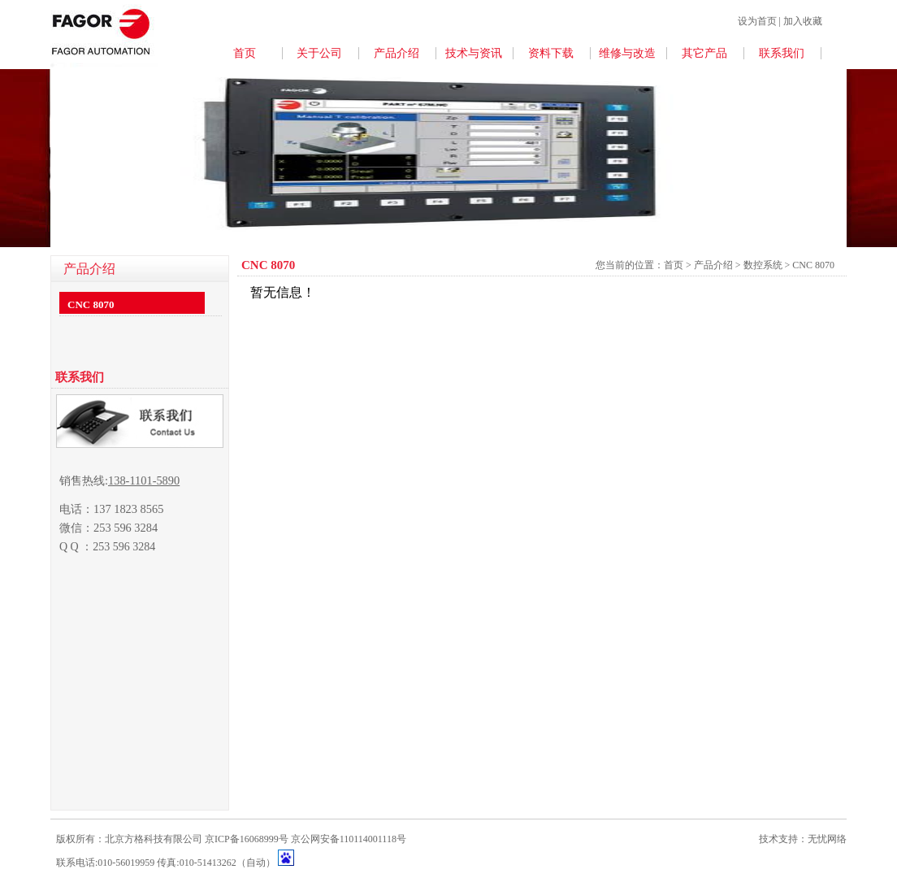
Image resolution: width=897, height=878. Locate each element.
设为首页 (757, 21)
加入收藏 (802, 21)
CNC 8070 (90, 304)
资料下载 (551, 53)
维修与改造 (627, 53)
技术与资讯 (473, 53)
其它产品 (704, 53)
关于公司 (319, 53)
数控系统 (764, 265)
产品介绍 (396, 53)
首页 (244, 53)
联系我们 (781, 53)
